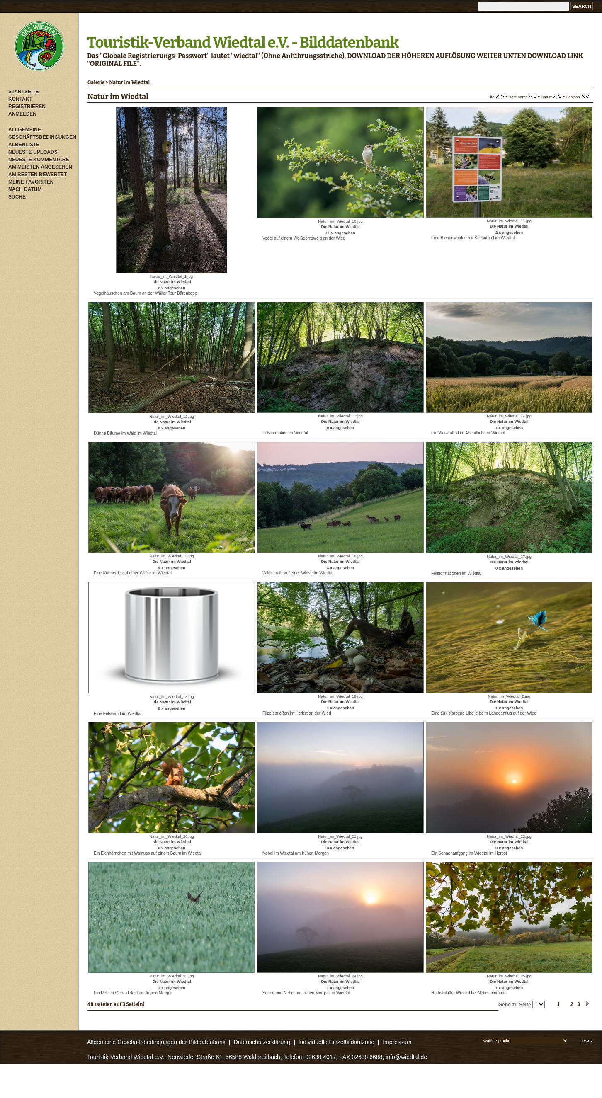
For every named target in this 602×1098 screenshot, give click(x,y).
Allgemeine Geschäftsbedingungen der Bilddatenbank (156, 1042)
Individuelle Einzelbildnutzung (337, 1042)
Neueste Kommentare (38, 159)
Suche (17, 197)
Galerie (96, 82)
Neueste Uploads (33, 152)
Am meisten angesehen (40, 167)
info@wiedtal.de (406, 1057)
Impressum (397, 1042)
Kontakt (20, 99)
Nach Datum (24, 189)
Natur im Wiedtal (129, 82)
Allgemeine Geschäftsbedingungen (41, 133)
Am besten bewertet (37, 174)
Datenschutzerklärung (262, 1042)
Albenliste (23, 145)
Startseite (23, 92)
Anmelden (22, 114)
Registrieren (27, 106)
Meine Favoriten (30, 182)
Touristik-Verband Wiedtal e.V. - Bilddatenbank (242, 43)
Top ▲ (587, 1041)
